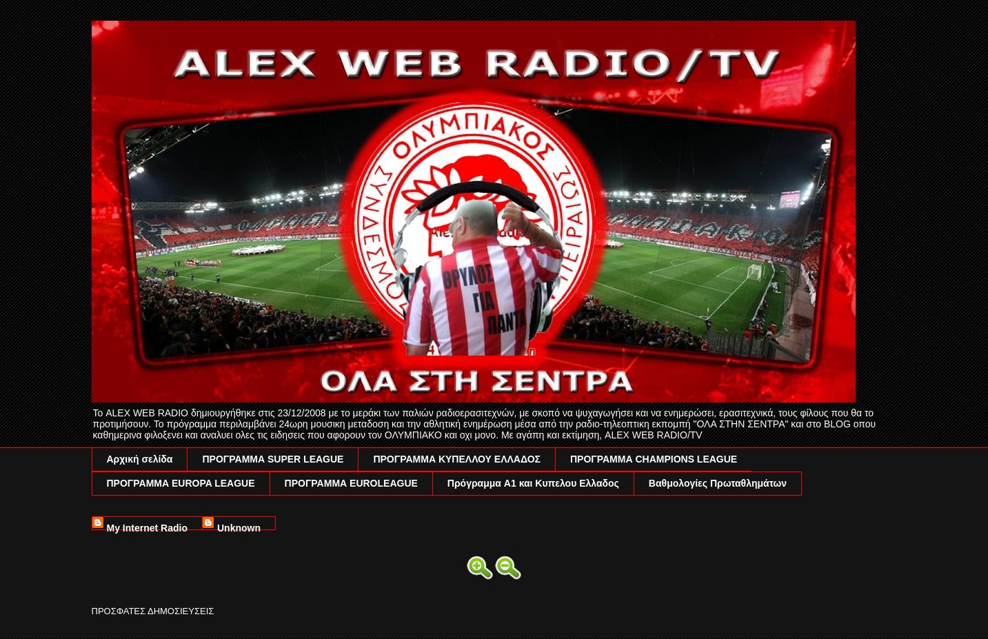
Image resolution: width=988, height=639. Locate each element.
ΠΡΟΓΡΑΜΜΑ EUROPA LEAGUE (181, 483)
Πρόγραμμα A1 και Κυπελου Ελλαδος (533, 483)
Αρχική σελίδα (140, 459)
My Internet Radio (147, 526)
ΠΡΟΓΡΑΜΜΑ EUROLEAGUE (351, 483)
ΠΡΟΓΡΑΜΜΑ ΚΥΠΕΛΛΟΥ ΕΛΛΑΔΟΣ (457, 459)
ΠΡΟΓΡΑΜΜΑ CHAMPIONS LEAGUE (653, 459)
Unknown (239, 526)
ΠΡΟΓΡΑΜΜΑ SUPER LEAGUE (272, 459)
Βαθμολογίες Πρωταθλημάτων (718, 483)
